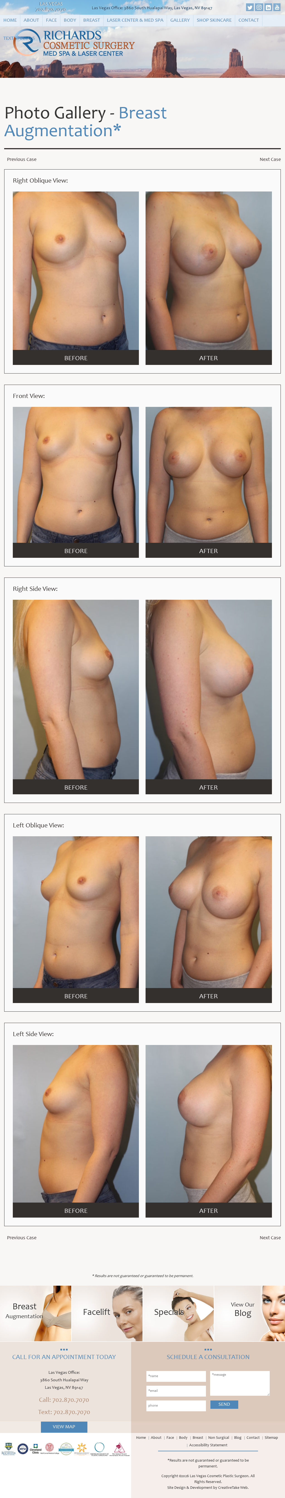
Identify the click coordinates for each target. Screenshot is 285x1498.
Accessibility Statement (208, 1445)
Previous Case (21, 159)
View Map (64, 1427)
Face (51, 20)
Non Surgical (218, 1438)
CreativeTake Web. (233, 1488)
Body (70, 20)
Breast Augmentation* (85, 123)
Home (10, 20)
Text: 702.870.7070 (64, 1412)
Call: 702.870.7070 (64, 1400)
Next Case (270, 159)
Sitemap (271, 1438)
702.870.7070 (51, 10)
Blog (238, 1438)
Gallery (180, 20)
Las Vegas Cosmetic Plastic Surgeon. (220, 1476)
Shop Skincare (214, 20)
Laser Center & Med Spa (135, 20)
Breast (91, 20)
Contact (249, 20)
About (31, 20)
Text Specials (19, 38)
